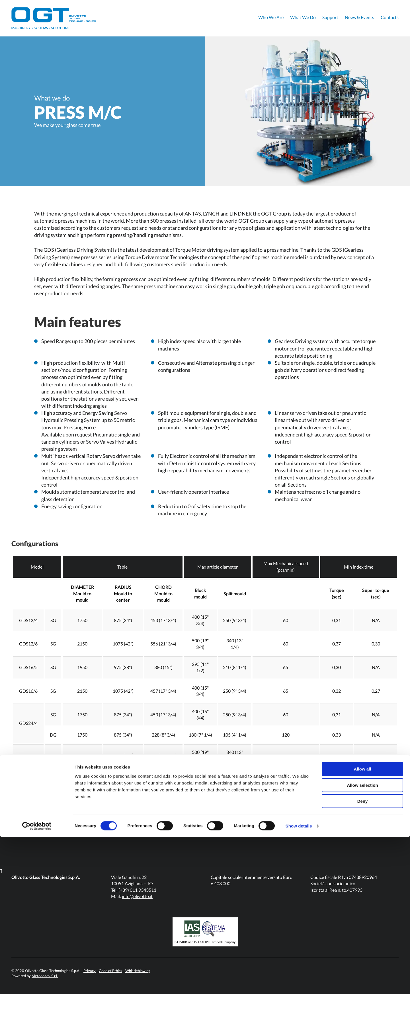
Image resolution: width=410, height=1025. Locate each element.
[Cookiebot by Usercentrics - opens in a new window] (37, 1014)
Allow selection (362, 973)
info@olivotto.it (137, 927)
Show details (299, 1013)
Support (330, 17)
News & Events (359, 17)
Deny (362, 989)
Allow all (362, 956)
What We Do (303, 17)
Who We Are (271, 17)
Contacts (390, 17)
